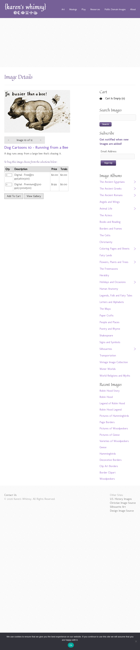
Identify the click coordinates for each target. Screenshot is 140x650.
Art (63, 9)
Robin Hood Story (110, 390)
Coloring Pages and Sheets (114, 248)
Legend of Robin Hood (112, 403)
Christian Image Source (123, 502)
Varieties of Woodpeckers (114, 441)
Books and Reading (110, 221)
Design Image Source (122, 510)
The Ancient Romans (111, 195)
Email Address (108, 151)
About (133, 9)
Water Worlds (108, 368)
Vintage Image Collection (114, 362)
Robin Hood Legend (111, 409)
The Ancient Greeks (111, 188)
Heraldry (104, 275)
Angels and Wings (110, 201)
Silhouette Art (118, 506)
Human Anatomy (109, 288)
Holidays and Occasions (113, 282)
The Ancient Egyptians (112, 181)
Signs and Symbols (110, 342)
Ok (70, 645)
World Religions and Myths (115, 375)
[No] (136, 641)
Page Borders (107, 422)
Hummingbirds (108, 453)
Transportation (108, 355)
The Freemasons (109, 268)
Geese (103, 447)
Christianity (106, 242)
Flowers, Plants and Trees (114, 262)
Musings (73, 9)
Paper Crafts (107, 315)
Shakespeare (106, 335)
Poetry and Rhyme (110, 328)
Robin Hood (106, 397)
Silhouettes (106, 348)
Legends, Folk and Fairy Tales (116, 295)
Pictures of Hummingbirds (114, 415)
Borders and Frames (111, 228)
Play (84, 9)
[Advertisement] (70, 43)
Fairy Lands (106, 255)
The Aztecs (106, 215)
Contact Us (10, 495)
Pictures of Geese (110, 434)
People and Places (109, 322)
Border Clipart (107, 472)
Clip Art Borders (109, 466)
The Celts (105, 235)
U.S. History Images (121, 498)
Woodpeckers (107, 478)
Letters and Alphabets (112, 302)
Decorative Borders (111, 459)
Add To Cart (14, 196)
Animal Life (106, 208)
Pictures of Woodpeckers (114, 428)
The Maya (105, 308)
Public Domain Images (115, 9)
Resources (95, 9)
